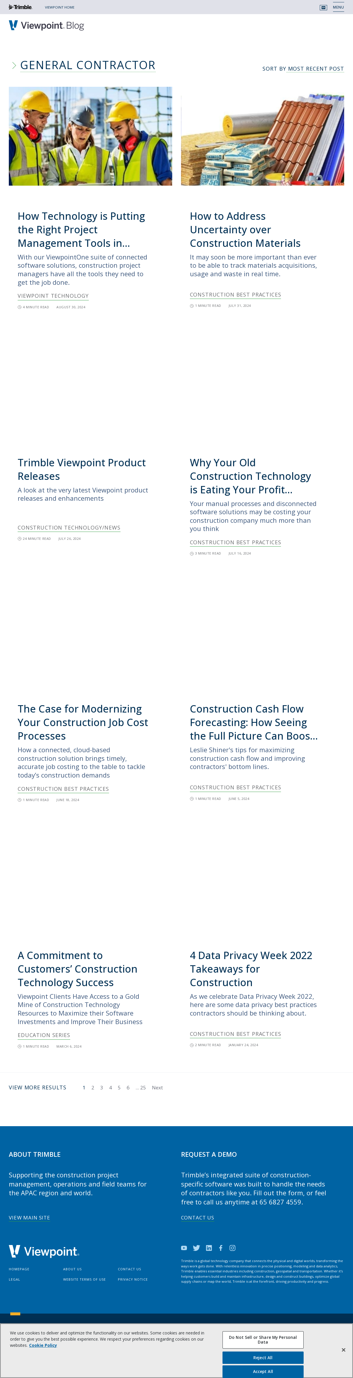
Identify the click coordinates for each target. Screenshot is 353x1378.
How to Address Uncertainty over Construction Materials (245, 229)
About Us (72, 1269)
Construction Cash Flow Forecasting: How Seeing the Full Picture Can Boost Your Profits (252, 722)
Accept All (263, 1371)
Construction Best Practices (235, 294)
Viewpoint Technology (53, 295)
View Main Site (29, 1217)
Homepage (19, 1269)
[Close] (343, 1350)
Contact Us (198, 1217)
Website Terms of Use (84, 1279)
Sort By (303, 69)
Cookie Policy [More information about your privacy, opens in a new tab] (43, 1345)
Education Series (44, 1035)
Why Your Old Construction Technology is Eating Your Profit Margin (250, 476)
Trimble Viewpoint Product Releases (82, 469)
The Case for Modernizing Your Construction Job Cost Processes (83, 722)
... (140, 1087)
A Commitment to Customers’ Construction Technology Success (78, 968)
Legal (14, 1279)
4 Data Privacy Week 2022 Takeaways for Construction (251, 968)
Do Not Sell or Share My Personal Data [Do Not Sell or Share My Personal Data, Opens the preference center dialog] (263, 1339)
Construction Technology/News (69, 527)
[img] (90, 136)
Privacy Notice (133, 1279)
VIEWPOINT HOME (59, 7)
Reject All (262, 1357)
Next (157, 1087)
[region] (176, 1350)
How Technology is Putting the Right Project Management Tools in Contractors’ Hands (81, 229)
